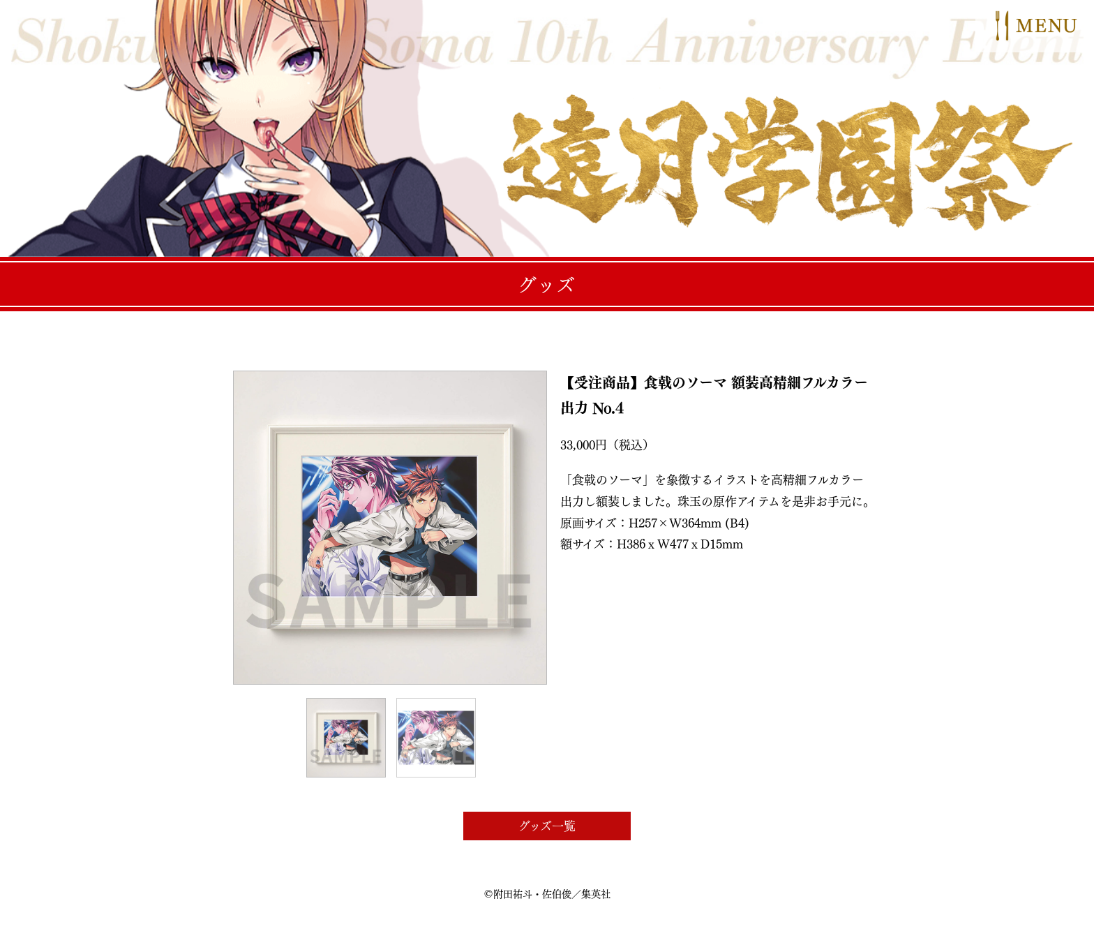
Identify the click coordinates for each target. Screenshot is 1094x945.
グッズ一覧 (547, 825)
